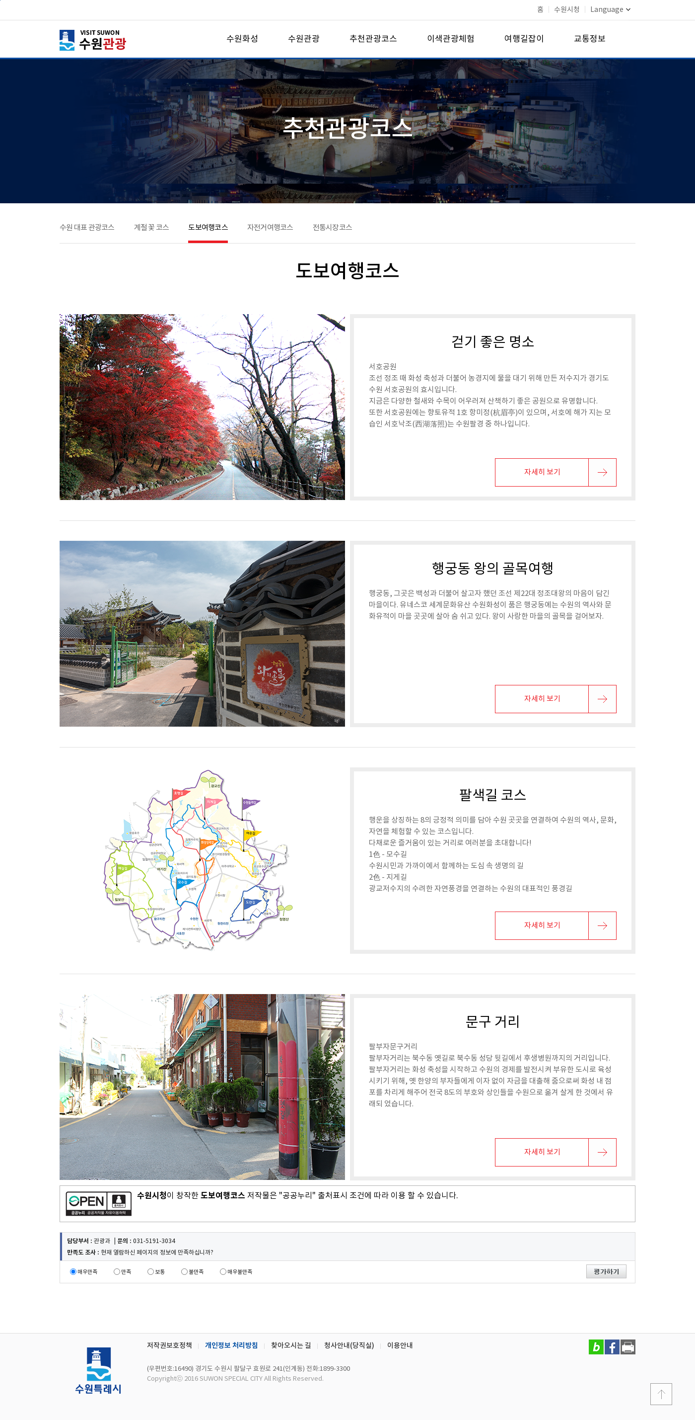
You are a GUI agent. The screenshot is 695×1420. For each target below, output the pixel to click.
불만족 (196, 1272)
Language (610, 10)
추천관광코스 (373, 39)
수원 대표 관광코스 (87, 228)
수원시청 (567, 10)
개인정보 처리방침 (231, 1345)
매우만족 (87, 1272)
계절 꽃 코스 (151, 228)
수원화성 (242, 39)
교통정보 (590, 39)
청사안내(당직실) (349, 1345)
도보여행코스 (208, 228)
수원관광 (304, 39)
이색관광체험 (451, 39)
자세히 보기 (542, 472)
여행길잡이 (524, 39)
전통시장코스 (332, 228)
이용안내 (400, 1345)
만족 (126, 1272)
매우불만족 (239, 1272)
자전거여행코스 (270, 228)
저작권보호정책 (169, 1345)
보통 (160, 1272)
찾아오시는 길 (291, 1345)
